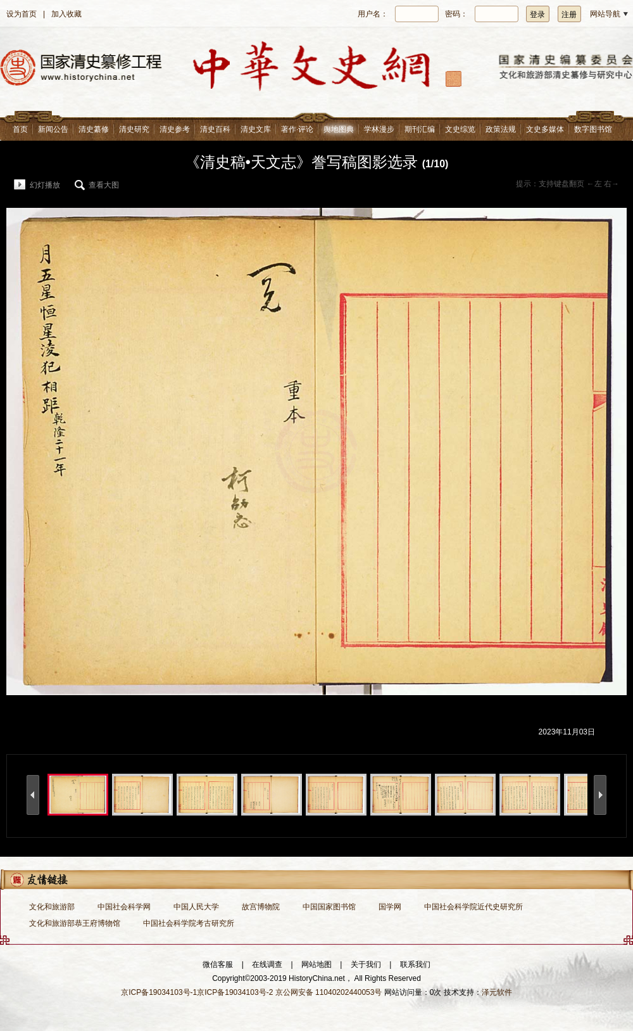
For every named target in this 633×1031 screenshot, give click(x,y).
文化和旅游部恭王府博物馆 (74, 923)
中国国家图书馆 (329, 906)
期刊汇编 (419, 129)
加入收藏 (66, 14)
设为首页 (21, 14)
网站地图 (316, 964)
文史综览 (460, 129)
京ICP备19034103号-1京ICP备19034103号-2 (197, 992)
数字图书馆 (593, 129)
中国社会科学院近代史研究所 (473, 906)
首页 (20, 129)
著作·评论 (297, 129)
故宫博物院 (261, 906)
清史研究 (134, 129)
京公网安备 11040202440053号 (328, 992)
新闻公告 (53, 129)
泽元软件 (497, 992)
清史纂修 (93, 129)
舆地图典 (338, 129)
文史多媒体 (545, 129)
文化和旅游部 (52, 906)
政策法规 (501, 129)
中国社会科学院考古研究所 (188, 923)
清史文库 (256, 129)
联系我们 (415, 964)
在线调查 (267, 964)
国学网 (390, 906)
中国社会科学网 (124, 906)
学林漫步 (379, 129)
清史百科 (215, 129)
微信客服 (218, 964)
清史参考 (175, 129)
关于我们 (366, 964)
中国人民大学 (196, 906)
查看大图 (104, 185)
